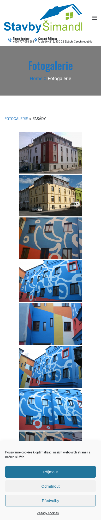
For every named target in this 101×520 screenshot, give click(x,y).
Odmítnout (50, 486)
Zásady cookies (48, 513)
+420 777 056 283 (23, 41)
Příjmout (50, 472)
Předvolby (50, 500)
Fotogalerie (16, 119)
